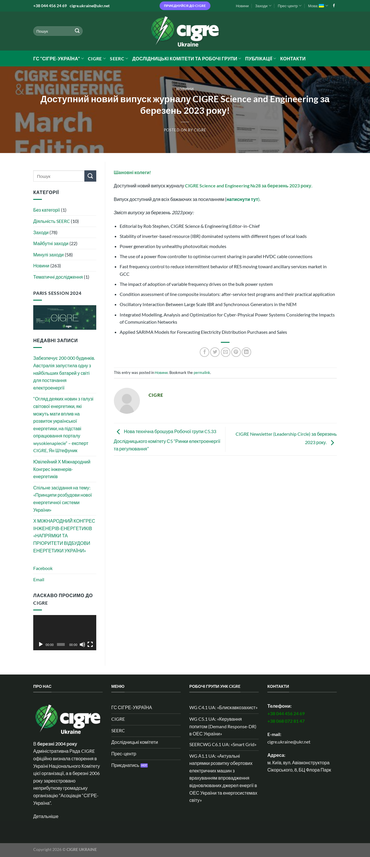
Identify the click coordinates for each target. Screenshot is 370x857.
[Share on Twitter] (215, 352)
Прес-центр (289, 5)
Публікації (260, 59)
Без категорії (46, 210)
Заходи (263, 5)
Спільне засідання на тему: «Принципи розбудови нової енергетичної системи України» (62, 499)
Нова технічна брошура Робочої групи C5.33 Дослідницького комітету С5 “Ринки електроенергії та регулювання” (167, 439)
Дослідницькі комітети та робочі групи (186, 59)
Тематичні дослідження (58, 277)
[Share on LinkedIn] (246, 352)
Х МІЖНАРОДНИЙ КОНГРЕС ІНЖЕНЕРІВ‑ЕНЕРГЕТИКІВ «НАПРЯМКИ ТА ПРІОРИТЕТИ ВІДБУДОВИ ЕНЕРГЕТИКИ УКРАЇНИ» (64, 535)
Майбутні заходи (51, 243)
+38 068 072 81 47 (286, 721)
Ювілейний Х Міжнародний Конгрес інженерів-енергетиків (61, 469)
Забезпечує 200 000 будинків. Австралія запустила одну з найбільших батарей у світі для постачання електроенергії (64, 372)
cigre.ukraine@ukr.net (90, 5)
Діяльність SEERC (51, 221)
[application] (64, 632)
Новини (242, 5)
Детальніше (45, 816)
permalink (202, 372)
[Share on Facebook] (204, 352)
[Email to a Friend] (225, 352)
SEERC (119, 59)
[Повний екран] (90, 644)
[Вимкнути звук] (82, 644)
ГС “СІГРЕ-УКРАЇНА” (58, 59)
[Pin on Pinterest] (236, 352)
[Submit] (77, 31)
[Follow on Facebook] (334, 6)
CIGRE (97, 59)
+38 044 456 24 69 (50, 5)
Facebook (43, 568)
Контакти (293, 58)
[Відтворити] (41, 644)
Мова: (318, 5)
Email (38, 579)
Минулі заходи (48, 254)
